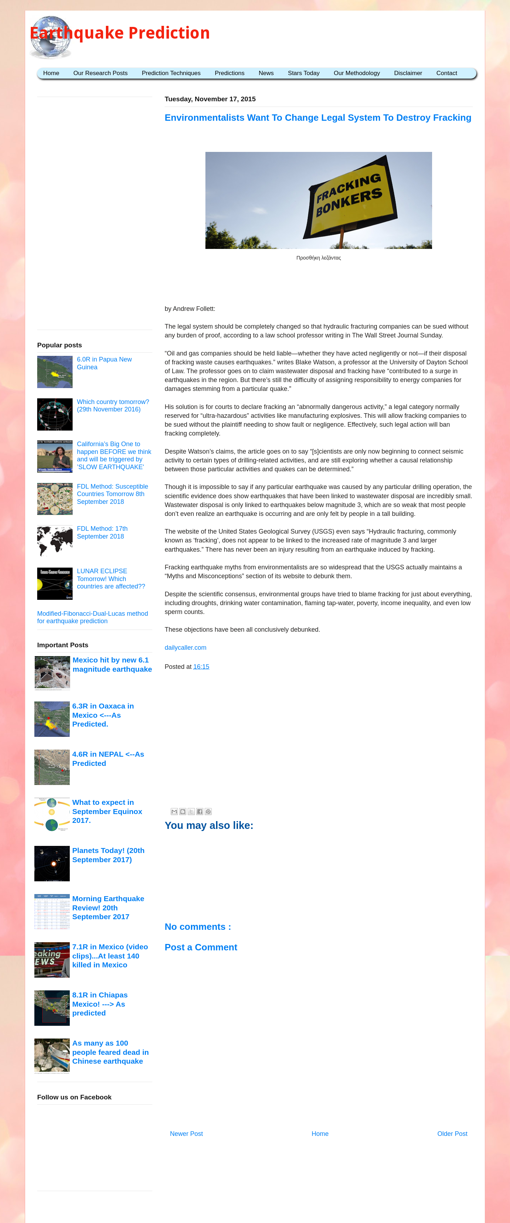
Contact (446, 73)
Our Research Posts (100, 73)
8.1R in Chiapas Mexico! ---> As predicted (100, 1004)
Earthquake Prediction (119, 32)
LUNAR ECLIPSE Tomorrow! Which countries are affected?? (111, 579)
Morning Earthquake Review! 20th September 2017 (108, 907)
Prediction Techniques (171, 73)
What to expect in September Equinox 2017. (107, 811)
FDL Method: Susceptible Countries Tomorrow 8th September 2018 (112, 494)
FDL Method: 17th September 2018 (102, 532)
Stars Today (303, 73)
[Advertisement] (319, 282)
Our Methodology (357, 73)
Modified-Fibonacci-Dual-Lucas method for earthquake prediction (92, 617)
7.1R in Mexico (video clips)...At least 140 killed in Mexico (110, 956)
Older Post (452, 1133)
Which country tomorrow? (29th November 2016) (113, 405)
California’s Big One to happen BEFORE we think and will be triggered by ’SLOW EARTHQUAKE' (114, 455)
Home (51, 73)
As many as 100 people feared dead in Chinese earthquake (110, 1052)
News (266, 73)
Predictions (229, 73)
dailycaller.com (185, 647)
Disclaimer (408, 73)
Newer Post (186, 1133)
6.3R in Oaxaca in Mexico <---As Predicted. (103, 715)
